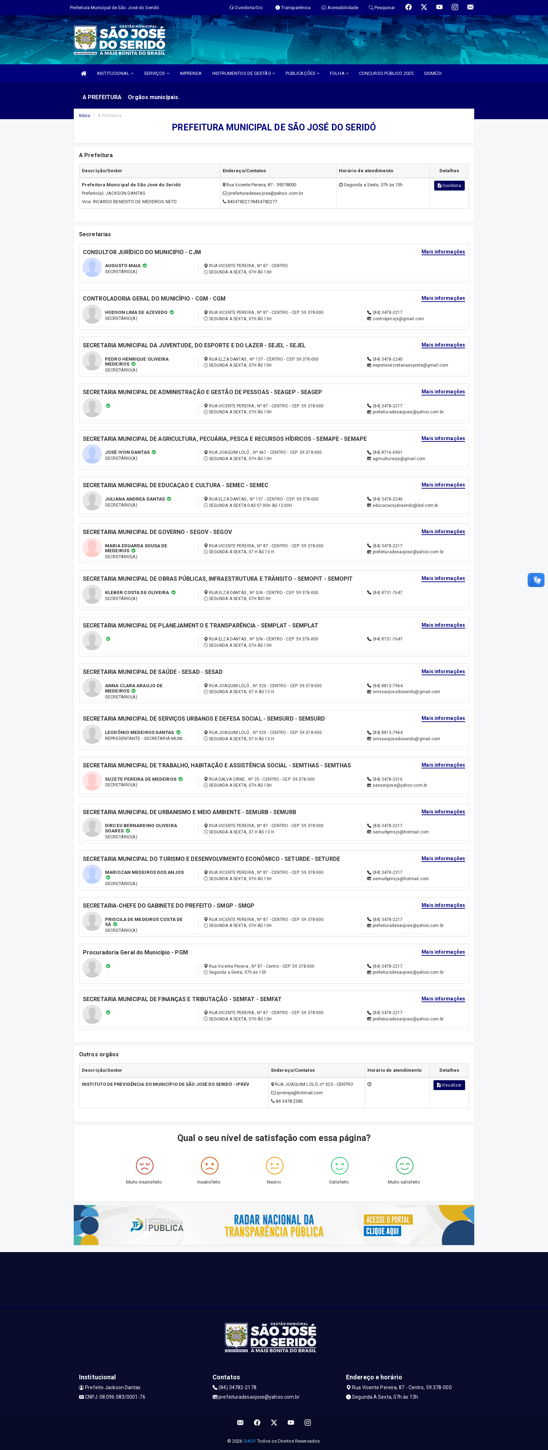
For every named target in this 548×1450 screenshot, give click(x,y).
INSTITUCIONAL (115, 73)
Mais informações (443, 251)
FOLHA (339, 73)
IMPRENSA (191, 73)
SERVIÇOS (156, 73)
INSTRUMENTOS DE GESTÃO (243, 73)
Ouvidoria (449, 185)
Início (84, 115)
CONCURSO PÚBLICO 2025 (386, 73)
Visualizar (449, 1085)
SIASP (249, 1441)
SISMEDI (433, 73)
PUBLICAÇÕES (302, 73)
